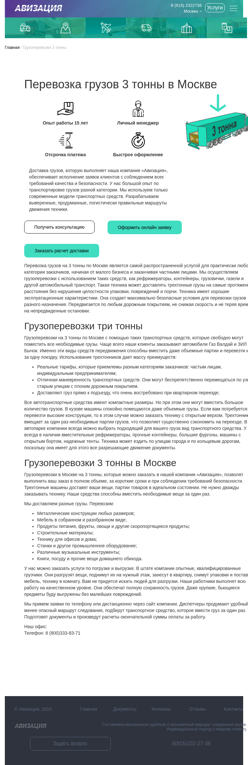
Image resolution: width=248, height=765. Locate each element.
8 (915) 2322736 (186, 5)
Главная (12, 47)
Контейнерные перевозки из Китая (227, 28)
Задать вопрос (70, 743)
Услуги (215, 7)
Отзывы (197, 709)
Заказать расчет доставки (62, 250)
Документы (124, 709)
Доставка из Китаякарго (186, 28)
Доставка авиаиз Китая (106, 28)
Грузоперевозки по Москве (25, 28)
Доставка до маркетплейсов (65, 28)
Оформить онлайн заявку (144, 227)
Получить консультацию (59, 227)
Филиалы (161, 709)
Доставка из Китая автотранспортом (146, 27)
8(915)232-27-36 (191, 743)
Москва (193, 11)
